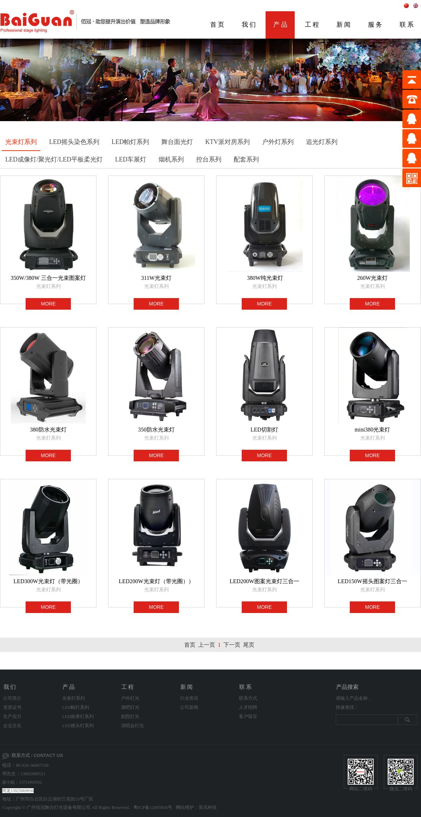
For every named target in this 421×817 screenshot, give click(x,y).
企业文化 (12, 725)
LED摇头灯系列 (78, 725)
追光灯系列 (322, 141)
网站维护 (185, 807)
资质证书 (12, 707)
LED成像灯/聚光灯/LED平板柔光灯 (54, 159)
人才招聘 (248, 707)
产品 (281, 24)
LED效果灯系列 (78, 716)
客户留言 (248, 716)
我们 (249, 24)
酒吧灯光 (130, 707)
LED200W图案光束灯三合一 (264, 581)
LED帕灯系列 (130, 141)
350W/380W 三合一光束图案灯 (48, 278)
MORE (48, 304)
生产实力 (12, 716)
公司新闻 (189, 707)
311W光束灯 (156, 278)
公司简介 (12, 698)
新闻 (344, 24)
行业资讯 (189, 698)
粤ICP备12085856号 (152, 807)
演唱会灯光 (132, 725)
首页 (218, 24)
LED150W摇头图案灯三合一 (372, 581)
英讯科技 (208, 807)
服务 (375, 24)
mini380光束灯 (372, 430)
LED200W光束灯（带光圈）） (156, 581)
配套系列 (246, 159)
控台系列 (208, 159)
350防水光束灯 (156, 430)
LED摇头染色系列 (74, 141)
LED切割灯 (264, 430)
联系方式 (248, 698)
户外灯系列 (278, 141)
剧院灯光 (130, 716)
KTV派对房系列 (227, 141)
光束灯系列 (21, 141)
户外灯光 (130, 698)
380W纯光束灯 (264, 278)
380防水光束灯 (48, 430)
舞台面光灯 (177, 141)
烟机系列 (171, 159)
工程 (312, 24)
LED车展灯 (130, 159)
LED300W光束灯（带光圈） (48, 581)
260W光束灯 (372, 278)
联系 (246, 687)
